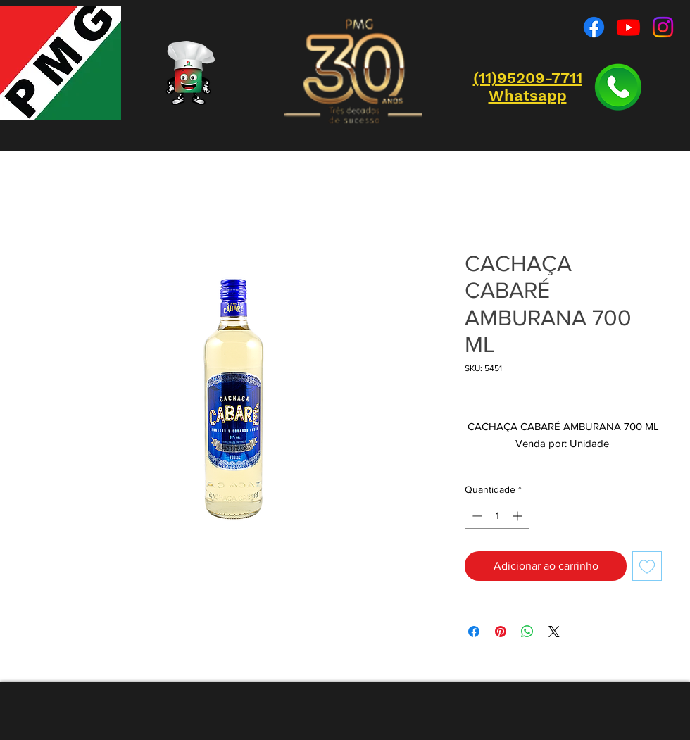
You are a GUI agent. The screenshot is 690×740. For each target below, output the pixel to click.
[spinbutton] (497, 515)
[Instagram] (663, 27)
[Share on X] (554, 631)
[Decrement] (475, 515)
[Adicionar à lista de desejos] (647, 566)
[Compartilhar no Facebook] (473, 631)
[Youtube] (628, 27)
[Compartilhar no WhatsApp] (527, 631)
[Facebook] (594, 27)
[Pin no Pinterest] (500, 631)
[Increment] (518, 515)
